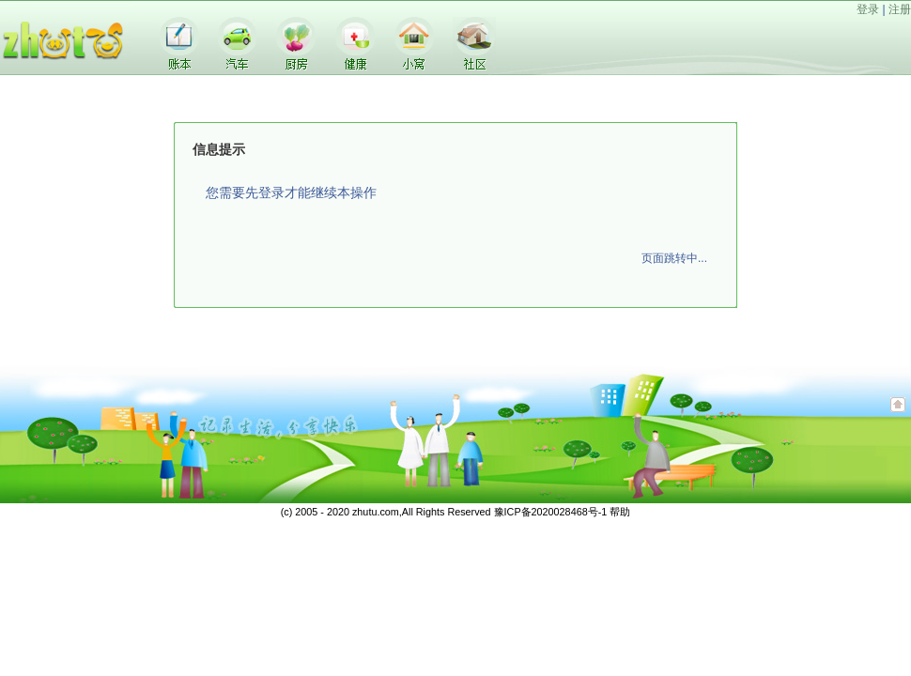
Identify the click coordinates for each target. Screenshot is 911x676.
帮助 (620, 511)
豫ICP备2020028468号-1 (551, 511)
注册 (899, 9)
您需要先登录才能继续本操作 (291, 192)
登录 (868, 9)
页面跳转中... (674, 258)
